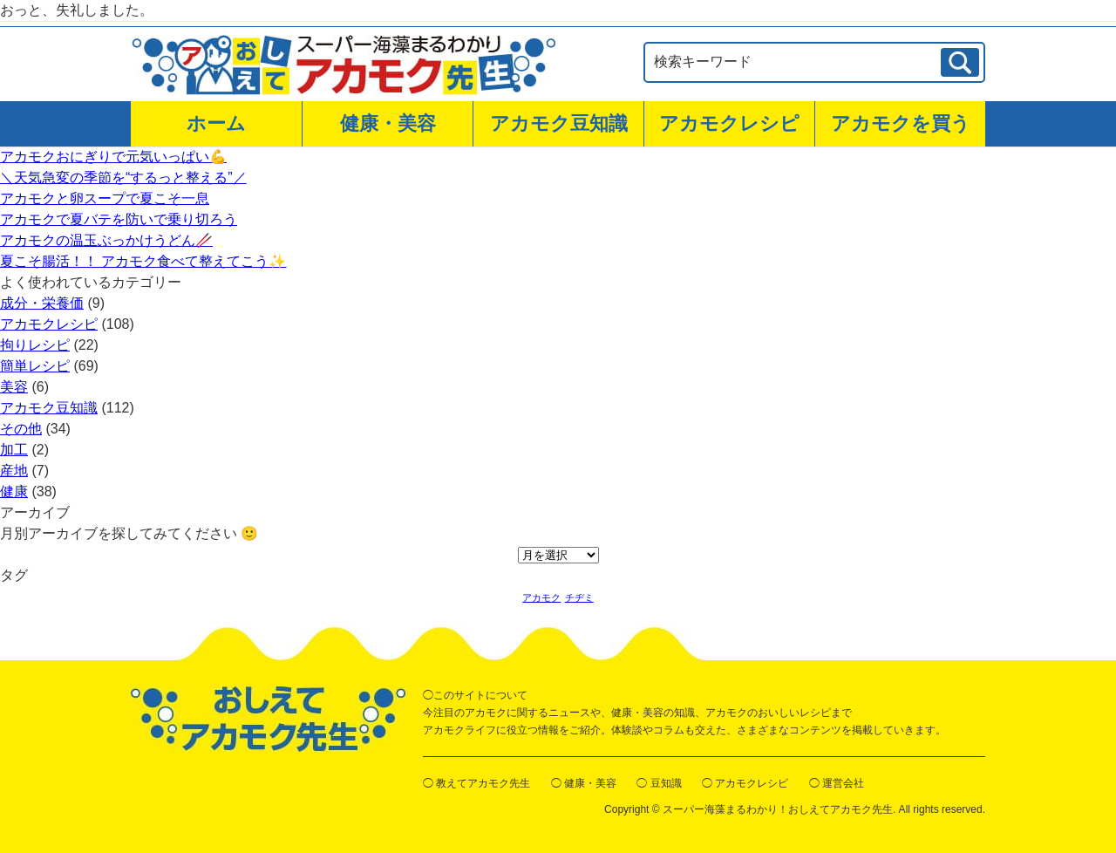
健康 (14, 491)
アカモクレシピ (729, 123)
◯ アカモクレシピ (745, 783)
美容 (14, 386)
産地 (14, 470)
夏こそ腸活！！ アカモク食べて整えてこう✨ (143, 261)
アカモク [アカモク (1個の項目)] (541, 597)
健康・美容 (388, 123)
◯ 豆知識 (658, 783)
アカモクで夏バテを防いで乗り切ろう (118, 219)
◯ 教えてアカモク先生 (476, 783)
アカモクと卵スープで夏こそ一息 (104, 198)
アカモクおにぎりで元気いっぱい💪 (113, 156)
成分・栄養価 (42, 303)
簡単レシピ (35, 365)
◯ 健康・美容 (583, 783)
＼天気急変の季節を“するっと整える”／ (123, 177)
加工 (14, 449)
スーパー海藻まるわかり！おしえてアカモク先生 (778, 809)
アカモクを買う (900, 123)
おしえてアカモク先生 (268, 719)
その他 (21, 428)
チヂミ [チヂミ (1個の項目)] (579, 597)
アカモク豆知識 (559, 123)
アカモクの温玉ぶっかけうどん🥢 (106, 240)
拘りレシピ (35, 345)
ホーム (216, 123)
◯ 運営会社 (836, 783)
